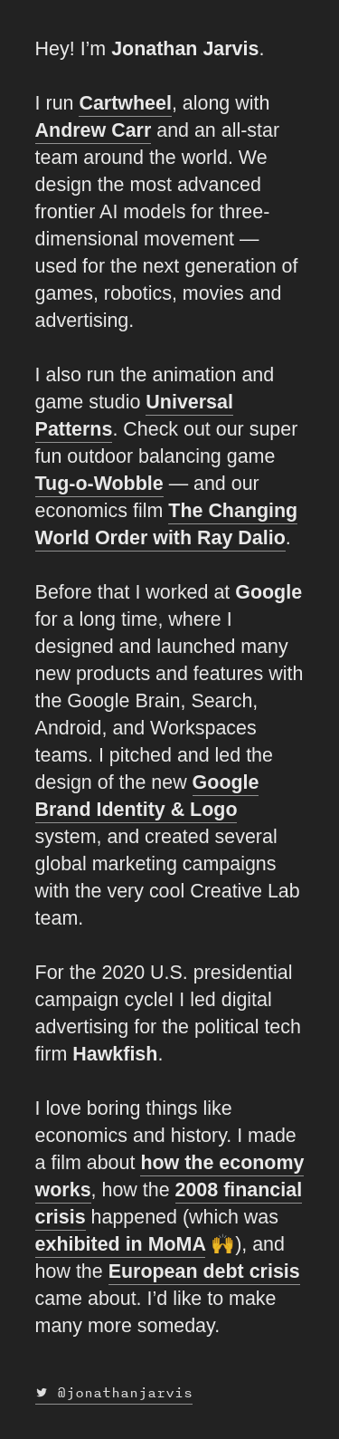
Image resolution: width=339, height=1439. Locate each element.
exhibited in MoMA (120, 1244)
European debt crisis (204, 1271)
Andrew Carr (93, 130)
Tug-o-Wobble (99, 483)
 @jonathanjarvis (114, 1392)
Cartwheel (125, 103)
